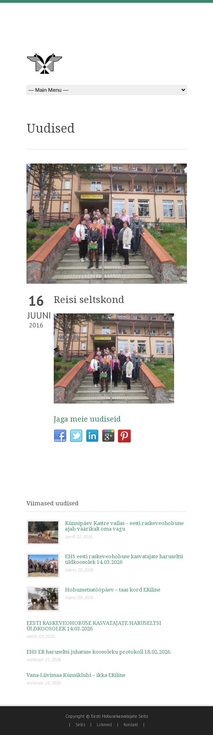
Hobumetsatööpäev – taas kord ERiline (112, 590)
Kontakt (131, 724)
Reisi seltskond (89, 299)
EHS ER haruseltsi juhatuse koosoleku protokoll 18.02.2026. (99, 652)
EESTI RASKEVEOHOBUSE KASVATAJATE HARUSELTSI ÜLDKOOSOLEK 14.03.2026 (93, 626)
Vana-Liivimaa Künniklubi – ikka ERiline (76, 675)
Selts (80, 724)
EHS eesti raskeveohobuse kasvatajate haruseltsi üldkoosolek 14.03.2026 (124, 559)
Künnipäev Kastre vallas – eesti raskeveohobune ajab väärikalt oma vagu (124, 526)
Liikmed (104, 724)
